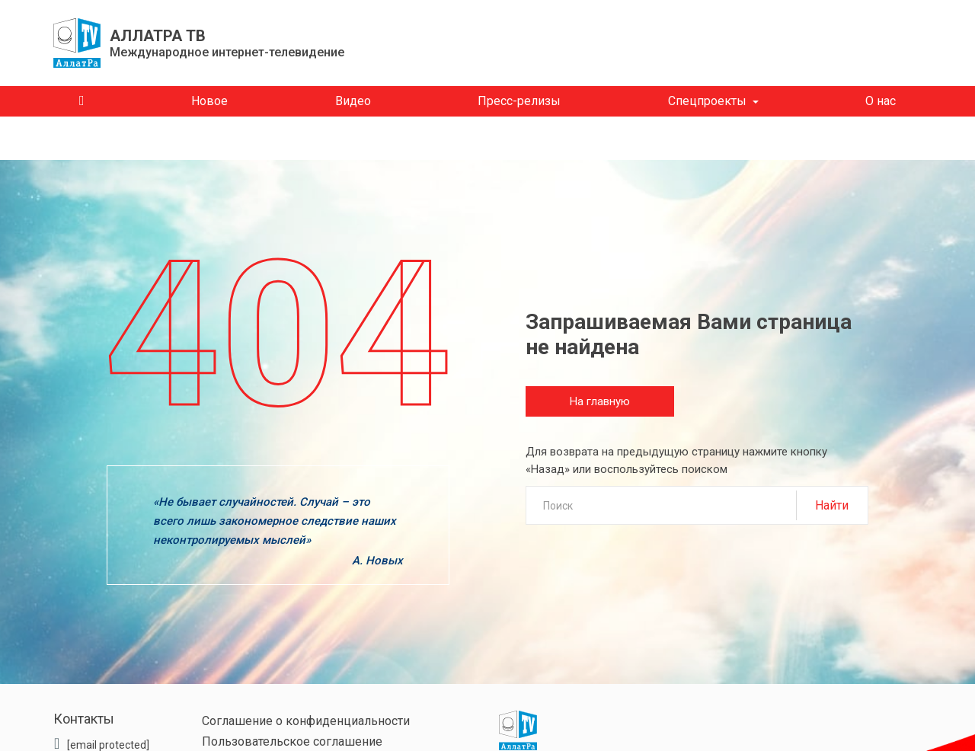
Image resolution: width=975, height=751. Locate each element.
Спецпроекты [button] (707, 101)
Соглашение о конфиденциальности (306, 721)
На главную (600, 401)
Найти (832, 505)
